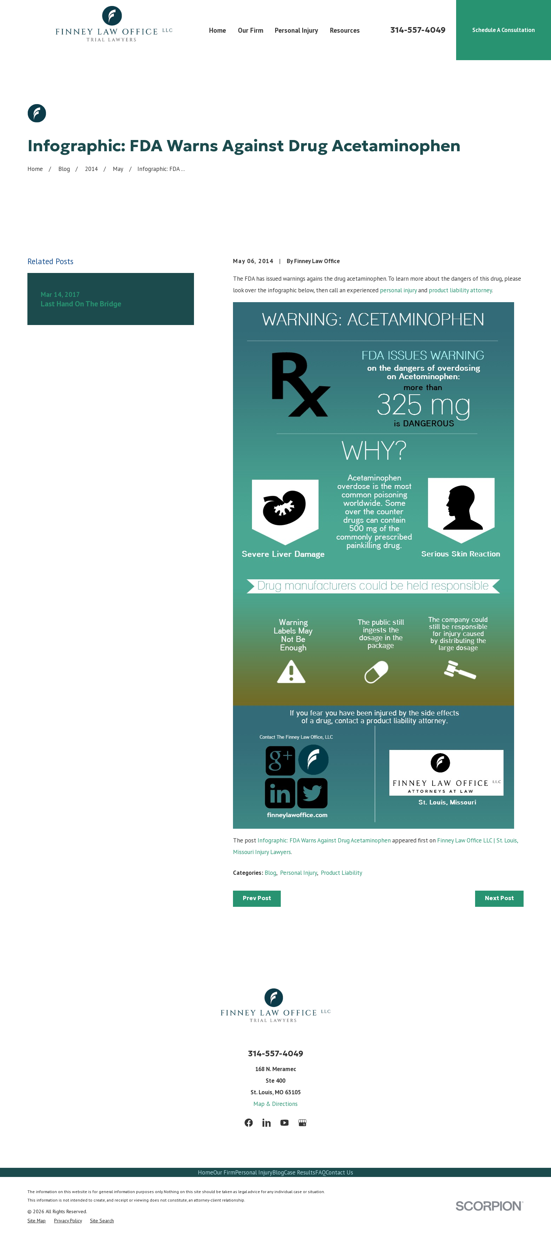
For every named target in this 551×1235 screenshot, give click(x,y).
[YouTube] (284, 1123)
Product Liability (341, 873)
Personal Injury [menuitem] (296, 30)
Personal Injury (298, 873)
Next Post (499, 898)
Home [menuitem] (217, 30)
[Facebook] (249, 1123)
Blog (270, 873)
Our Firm (224, 1172)
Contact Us (339, 1172)
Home (205, 1172)
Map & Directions (275, 1104)
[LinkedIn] (266, 1123)
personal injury (398, 290)
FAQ (320, 1172)
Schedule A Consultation (503, 30)
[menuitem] (36, 1220)
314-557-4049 (418, 30)
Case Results (299, 1172)
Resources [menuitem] (345, 30)
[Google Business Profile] (302, 1123)
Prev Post (257, 898)
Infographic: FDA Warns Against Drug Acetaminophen (324, 840)
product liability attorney (460, 290)
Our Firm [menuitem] (250, 30)
